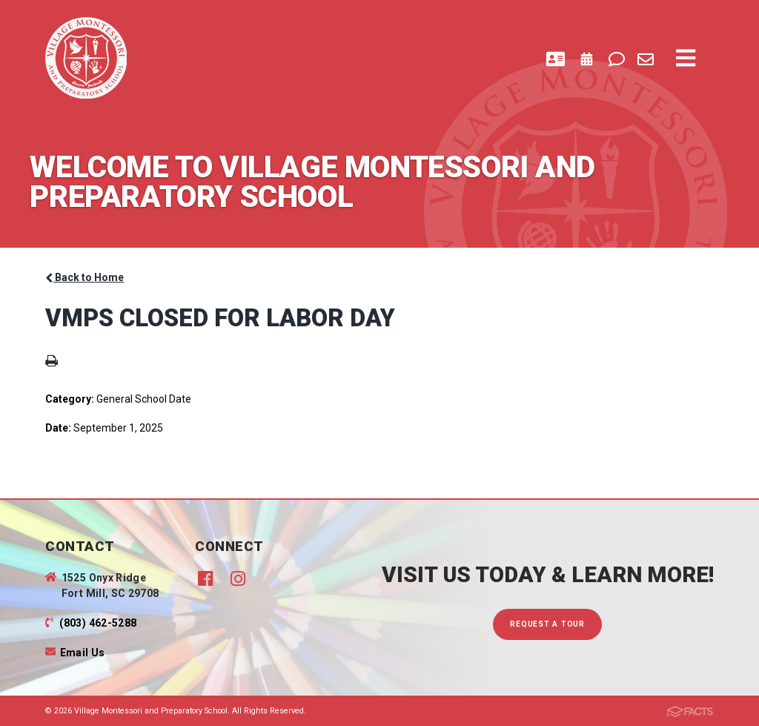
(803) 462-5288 (97, 623)
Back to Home (84, 277)
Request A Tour (547, 624)
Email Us (82, 653)
